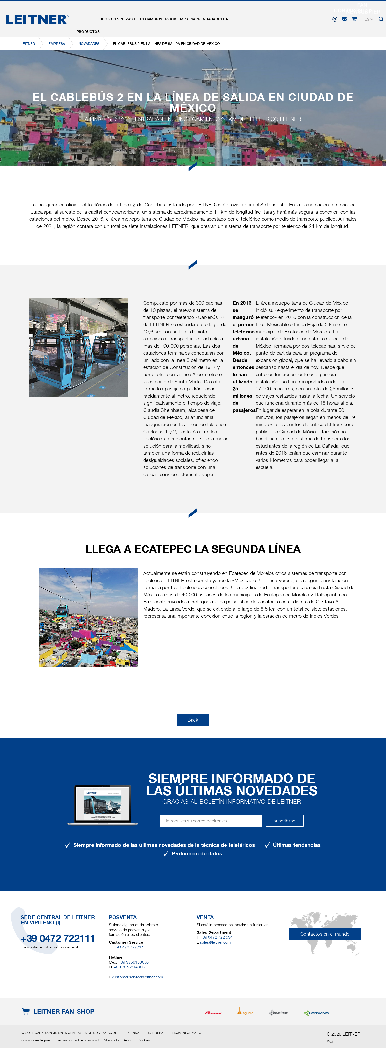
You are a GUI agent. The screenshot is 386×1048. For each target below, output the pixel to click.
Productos (91, 18)
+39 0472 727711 (128, 947)
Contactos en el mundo (325, 934)
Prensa (238, 18)
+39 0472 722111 (58, 938)
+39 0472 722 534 (216, 937)
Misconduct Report (118, 1040)
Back (193, 720)
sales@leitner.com (215, 942)
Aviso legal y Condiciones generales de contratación (69, 1033)
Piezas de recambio (156, 18)
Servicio (191, 18)
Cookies (144, 1040)
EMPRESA (215, 18)
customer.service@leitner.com (137, 977)
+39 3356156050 (133, 962)
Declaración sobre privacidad (77, 1040)
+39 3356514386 (129, 967)
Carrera (261, 18)
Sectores (119, 18)
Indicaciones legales (36, 1040)
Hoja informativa (187, 1033)
